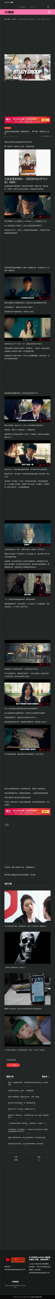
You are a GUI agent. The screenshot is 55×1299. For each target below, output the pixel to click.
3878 (46, 136)
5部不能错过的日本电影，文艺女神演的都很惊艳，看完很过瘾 (25, 1143)
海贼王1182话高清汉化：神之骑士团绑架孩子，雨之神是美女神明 (26, 1137)
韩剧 (7, 824)
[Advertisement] (27, 101)
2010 (22, 1104)
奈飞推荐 (7, 19)
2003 (21, 1092)
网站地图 (22, 7)
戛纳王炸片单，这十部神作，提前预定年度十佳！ (22, 1109)
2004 (24, 1098)
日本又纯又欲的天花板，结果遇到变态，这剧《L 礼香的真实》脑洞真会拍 (25, 926)
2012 (22, 1111)
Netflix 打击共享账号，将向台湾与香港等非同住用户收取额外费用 (22, 1008)
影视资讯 (8, 127)
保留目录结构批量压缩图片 (12, 1285)
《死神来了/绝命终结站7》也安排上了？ (15, 967)
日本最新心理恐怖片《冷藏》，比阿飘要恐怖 (20, 1090)
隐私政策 (33, 1297)
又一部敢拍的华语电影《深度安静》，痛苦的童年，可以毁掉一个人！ (27, 1123)
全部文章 (14, 19)
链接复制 (13, 1065)
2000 (28, 1086)
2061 (26, 1145)
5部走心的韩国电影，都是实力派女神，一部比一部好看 (23, 1096)
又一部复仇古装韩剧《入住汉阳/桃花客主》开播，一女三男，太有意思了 (24, 1050)
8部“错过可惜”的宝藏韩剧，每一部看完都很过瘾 (21, 1103)
